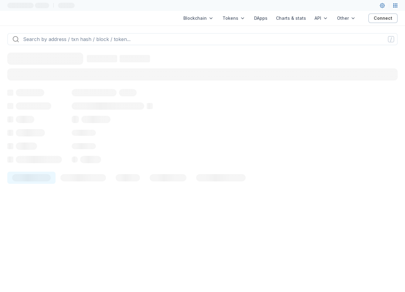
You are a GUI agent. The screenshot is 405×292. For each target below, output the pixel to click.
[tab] (31, 178)
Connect (383, 18)
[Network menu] (395, 5)
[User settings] (382, 5)
